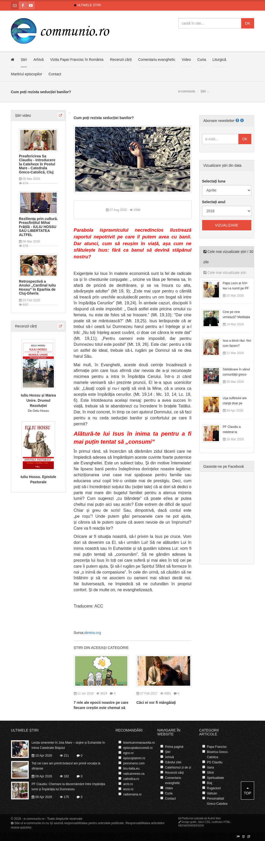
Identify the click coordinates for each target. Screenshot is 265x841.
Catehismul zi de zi (178, 767)
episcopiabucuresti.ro (137, 748)
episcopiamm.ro (134, 758)
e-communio (186, 91)
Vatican (212, 793)
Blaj (209, 783)
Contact (55, 74)
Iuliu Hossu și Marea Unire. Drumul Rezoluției (38, 400)
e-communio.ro (34, 819)
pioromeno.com (134, 763)
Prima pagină (174, 747)
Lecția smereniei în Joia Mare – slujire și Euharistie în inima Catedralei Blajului (68, 745)
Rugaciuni (213, 788)
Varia (210, 767)
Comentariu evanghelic (156, 59)
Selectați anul (213, 202)
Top (247, 790)
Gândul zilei (173, 762)
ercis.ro (128, 789)
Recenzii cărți (121, 59)
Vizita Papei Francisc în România (77, 59)
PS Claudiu (214, 762)
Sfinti (210, 772)
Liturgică (219, 59)
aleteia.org (92, 633)
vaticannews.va (133, 774)
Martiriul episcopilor (26, 74)
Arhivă (38, 59)
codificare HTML (221, 822)
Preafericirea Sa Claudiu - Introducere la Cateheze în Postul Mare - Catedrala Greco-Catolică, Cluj (37, 164)
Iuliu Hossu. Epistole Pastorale (38, 479)
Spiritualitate (215, 778)
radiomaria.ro (132, 794)
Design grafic (188, 822)
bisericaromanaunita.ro (139, 742)
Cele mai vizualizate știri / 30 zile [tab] (228, 257)
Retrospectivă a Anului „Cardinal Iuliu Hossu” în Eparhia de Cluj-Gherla (37, 287)
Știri (24, 59)
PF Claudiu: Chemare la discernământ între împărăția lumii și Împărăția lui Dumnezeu (68, 786)
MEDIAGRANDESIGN (191, 825)
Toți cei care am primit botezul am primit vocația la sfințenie (66, 766)
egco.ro (128, 753)
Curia (201, 59)
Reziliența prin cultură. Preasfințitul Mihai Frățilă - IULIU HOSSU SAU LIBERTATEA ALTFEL (38, 227)
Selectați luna (213, 181)
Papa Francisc (217, 747)
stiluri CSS (204, 822)
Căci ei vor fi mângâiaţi (156, 702)
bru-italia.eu (131, 768)
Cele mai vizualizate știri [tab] (224, 272)
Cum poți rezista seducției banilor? (104, 118)
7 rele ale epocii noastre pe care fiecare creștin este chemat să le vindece (101, 707)
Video (186, 59)
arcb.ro (128, 784)
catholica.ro (131, 779)
